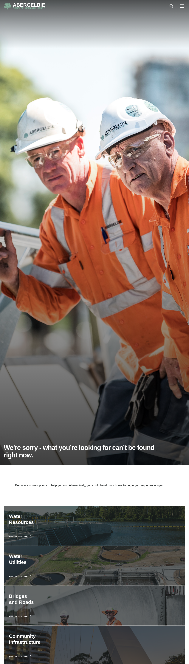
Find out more (20, 536)
